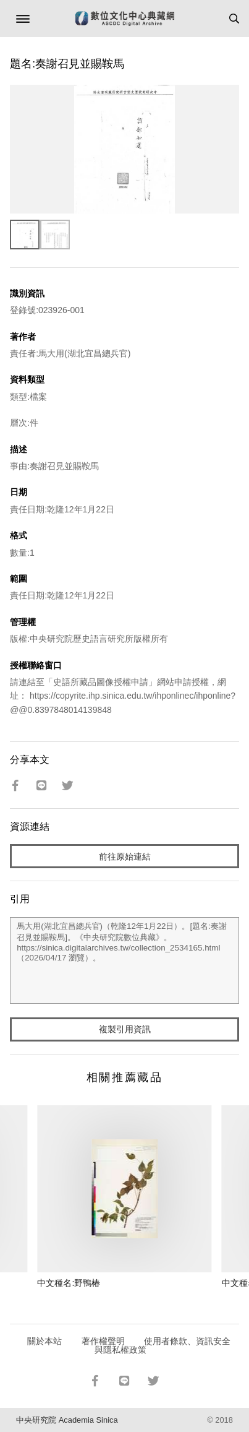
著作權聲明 (103, 1341)
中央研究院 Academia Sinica (66, 1420)
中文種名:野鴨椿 (68, 1283)
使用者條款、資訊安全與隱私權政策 (163, 1345)
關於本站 (44, 1341)
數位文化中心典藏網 (124, 18)
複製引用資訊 (125, 1029)
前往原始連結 (125, 856)
